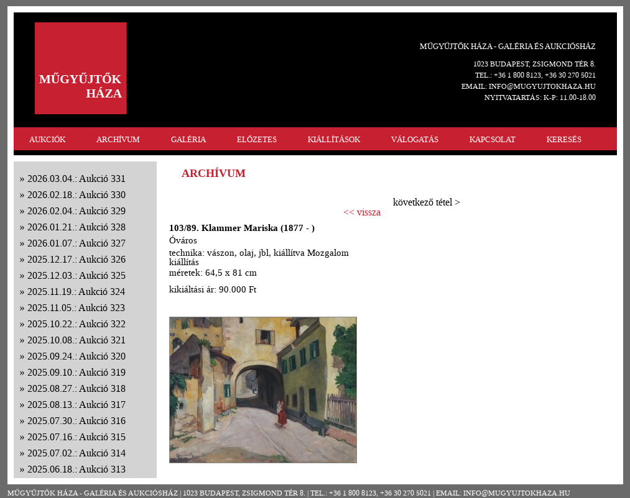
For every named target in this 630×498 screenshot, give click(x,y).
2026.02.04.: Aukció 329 (76, 210)
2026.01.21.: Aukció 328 (76, 226)
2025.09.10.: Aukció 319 (76, 372)
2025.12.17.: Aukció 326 (76, 259)
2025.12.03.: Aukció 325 (76, 275)
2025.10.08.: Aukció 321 (76, 339)
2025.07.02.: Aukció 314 (76, 453)
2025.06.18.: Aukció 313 (76, 469)
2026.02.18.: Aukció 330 (76, 194)
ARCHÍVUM (118, 139)
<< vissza (362, 212)
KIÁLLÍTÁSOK (334, 139)
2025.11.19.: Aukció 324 (76, 291)
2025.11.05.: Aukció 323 (76, 307)
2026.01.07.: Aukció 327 (76, 243)
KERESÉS (564, 139)
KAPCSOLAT (493, 139)
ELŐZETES (257, 139)
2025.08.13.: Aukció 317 (76, 404)
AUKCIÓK (47, 139)
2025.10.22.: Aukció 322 (76, 323)
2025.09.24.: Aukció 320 (76, 356)
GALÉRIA (188, 139)
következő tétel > (426, 202)
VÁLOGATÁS (414, 139)
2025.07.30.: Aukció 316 (76, 420)
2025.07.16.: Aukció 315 (76, 436)
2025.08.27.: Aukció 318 (76, 388)
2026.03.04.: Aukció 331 (76, 178)
